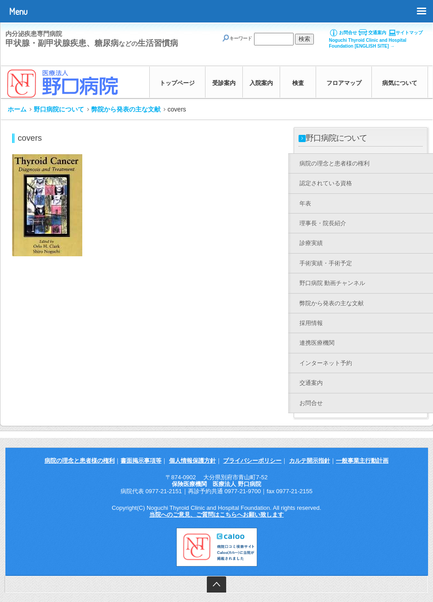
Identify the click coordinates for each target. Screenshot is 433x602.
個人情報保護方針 (192, 460)
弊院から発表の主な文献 (126, 109)
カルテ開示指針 (309, 460)
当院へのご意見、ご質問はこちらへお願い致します (216, 514)
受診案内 (224, 83)
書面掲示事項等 (141, 460)
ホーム (17, 109)
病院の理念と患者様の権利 (80, 460)
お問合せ (348, 32)
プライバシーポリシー (252, 460)
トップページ (177, 83)
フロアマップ (344, 83)
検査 (298, 83)
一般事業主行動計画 (362, 460)
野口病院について (59, 109)
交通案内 (377, 32)
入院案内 (261, 83)
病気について (399, 83)
